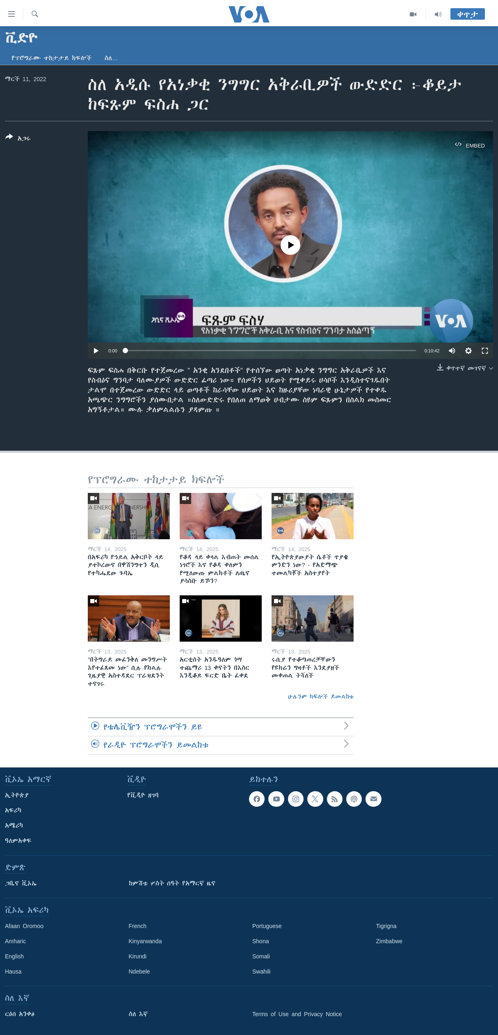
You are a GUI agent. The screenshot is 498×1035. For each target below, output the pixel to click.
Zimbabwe (389, 941)
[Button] (18, 139)
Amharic (15, 941)
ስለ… (111, 58)
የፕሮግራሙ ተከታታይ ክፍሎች (51, 58)
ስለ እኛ (138, 1014)
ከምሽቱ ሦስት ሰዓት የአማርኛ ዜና (172, 883)
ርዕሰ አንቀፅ (19, 1014)
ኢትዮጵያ (17, 795)
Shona (260, 941)
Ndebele (139, 971)
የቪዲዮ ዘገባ (143, 795)
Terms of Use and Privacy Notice (297, 1014)
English (14, 956)
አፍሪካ (13, 810)
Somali (261, 956)
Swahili (261, 971)
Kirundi (138, 956)
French (138, 926)
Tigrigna (386, 926)
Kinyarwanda (145, 941)
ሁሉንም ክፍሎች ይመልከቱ (321, 696)
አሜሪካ (14, 825)
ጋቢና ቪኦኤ (21, 883)
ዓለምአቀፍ (18, 840)
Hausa (13, 971)
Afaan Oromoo (24, 926)
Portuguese (267, 926)
